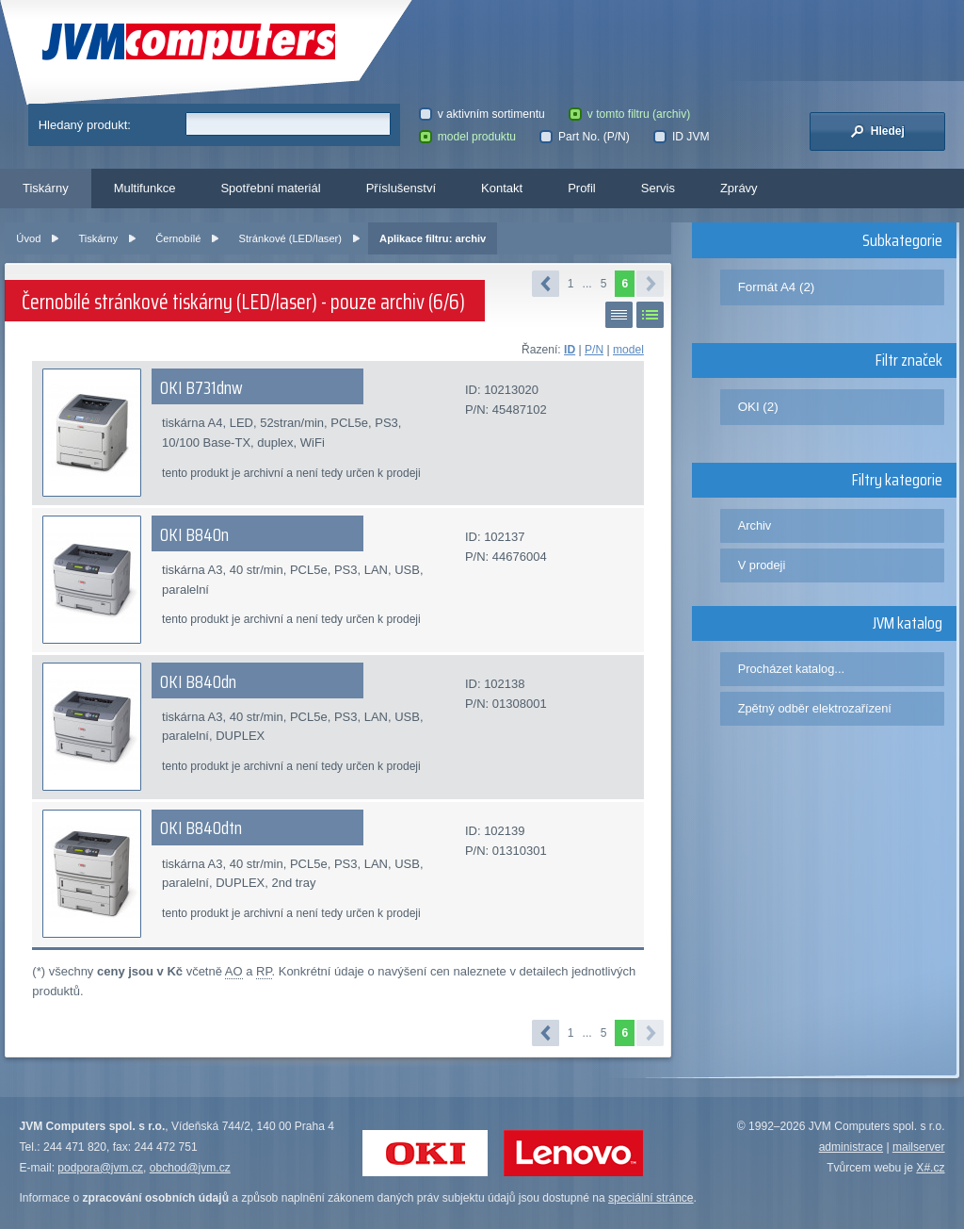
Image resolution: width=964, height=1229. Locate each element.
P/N (594, 349)
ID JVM (681, 136)
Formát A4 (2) (776, 287)
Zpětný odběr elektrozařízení (815, 708)
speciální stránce (651, 1197)
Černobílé (178, 238)
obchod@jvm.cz (190, 1167)
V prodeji (762, 565)
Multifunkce (145, 188)
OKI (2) (758, 407)
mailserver (918, 1147)
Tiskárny (46, 188)
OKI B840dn (198, 681)
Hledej (877, 131)
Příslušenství (401, 188)
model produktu (467, 136)
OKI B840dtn (201, 827)
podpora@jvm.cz (100, 1167)
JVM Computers (188, 42)
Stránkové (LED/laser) (290, 238)
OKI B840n (194, 534)
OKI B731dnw (201, 387)
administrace (851, 1147)
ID (569, 349)
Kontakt (501, 188)
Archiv (755, 525)
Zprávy (739, 188)
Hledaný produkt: (85, 125)
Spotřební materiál (270, 188)
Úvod (28, 238)
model (628, 349)
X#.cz (930, 1167)
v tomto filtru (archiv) (629, 114)
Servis (658, 188)
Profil (582, 188)
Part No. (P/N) (584, 136)
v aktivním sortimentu (482, 114)
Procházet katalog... (791, 669)
